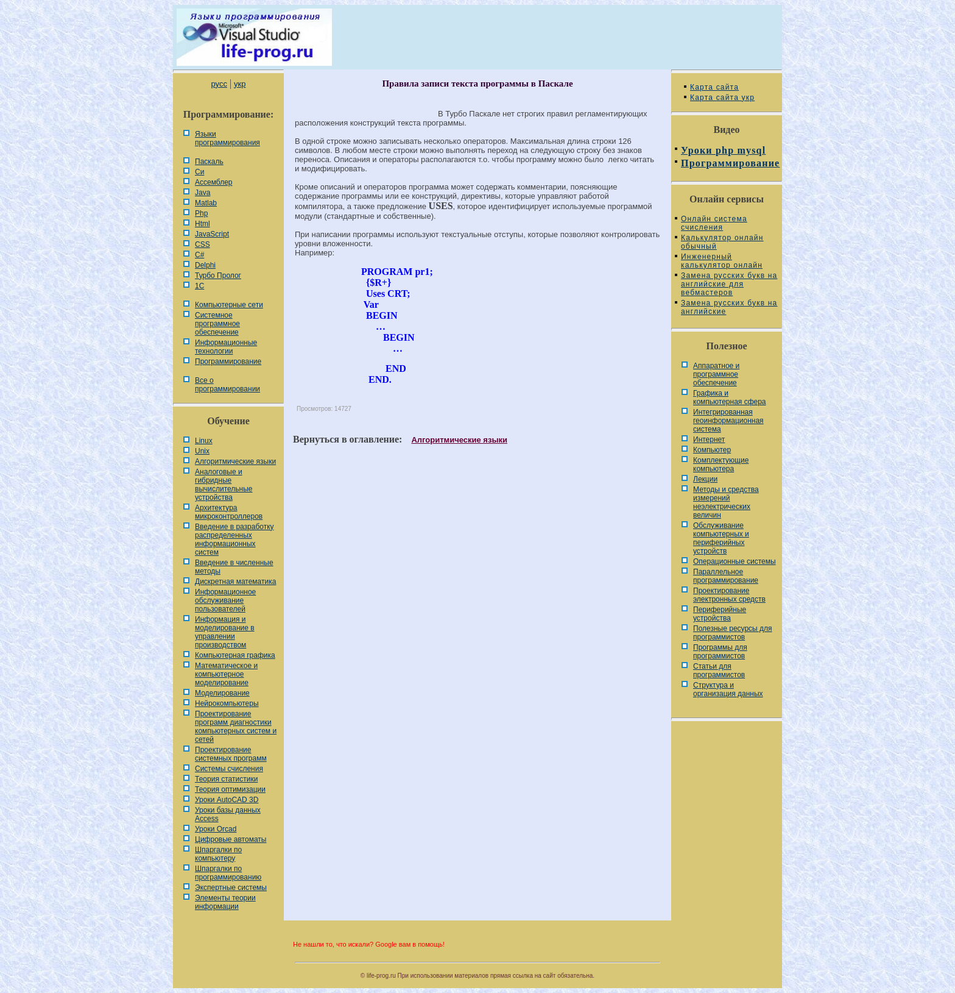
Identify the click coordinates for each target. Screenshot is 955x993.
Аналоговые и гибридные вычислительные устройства (223, 485)
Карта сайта (714, 87)
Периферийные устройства (719, 613)
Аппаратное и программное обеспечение (716, 374)
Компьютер (712, 450)
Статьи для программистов (719, 670)
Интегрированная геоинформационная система (728, 420)
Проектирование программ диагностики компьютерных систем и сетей (236, 727)
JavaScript (212, 234)
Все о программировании (227, 384)
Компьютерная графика (235, 655)
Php (201, 213)
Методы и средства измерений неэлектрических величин (726, 502)
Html (202, 223)
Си (199, 172)
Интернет (709, 439)
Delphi (205, 265)
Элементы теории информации (225, 902)
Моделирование (222, 693)
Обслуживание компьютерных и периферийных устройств (721, 538)
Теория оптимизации (230, 789)
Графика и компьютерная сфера (729, 397)
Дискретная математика (235, 581)
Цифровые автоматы (230, 839)
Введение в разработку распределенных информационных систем (234, 539)
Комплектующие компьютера (721, 464)
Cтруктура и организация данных (728, 689)
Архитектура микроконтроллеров (229, 512)
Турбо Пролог (218, 275)
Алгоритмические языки (235, 461)
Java (202, 192)
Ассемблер (213, 182)
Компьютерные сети (229, 305)
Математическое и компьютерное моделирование (226, 674)
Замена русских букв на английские (729, 307)
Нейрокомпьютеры (227, 703)
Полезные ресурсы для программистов (732, 632)
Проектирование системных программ (231, 754)
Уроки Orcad (215, 829)
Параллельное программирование (725, 576)
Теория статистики (226, 779)
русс (219, 83)
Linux (204, 440)
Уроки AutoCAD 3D (226, 799)
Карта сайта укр (722, 97)
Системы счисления (229, 768)
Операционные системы (734, 561)
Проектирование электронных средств (729, 594)
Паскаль (209, 161)
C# (199, 255)
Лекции (705, 479)
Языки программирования (227, 138)
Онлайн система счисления (714, 223)
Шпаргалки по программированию (228, 872)
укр (239, 83)
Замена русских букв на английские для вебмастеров (729, 284)
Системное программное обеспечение (217, 323)
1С (199, 286)
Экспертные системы (231, 887)
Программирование (228, 361)
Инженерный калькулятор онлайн (722, 260)
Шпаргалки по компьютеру (218, 854)
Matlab (206, 203)
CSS (202, 244)
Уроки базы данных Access (228, 814)
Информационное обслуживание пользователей (225, 600)
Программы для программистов (720, 651)
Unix (202, 451)
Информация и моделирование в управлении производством (225, 632)
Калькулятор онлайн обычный (722, 242)
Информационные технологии (226, 346)
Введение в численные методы (234, 566)
